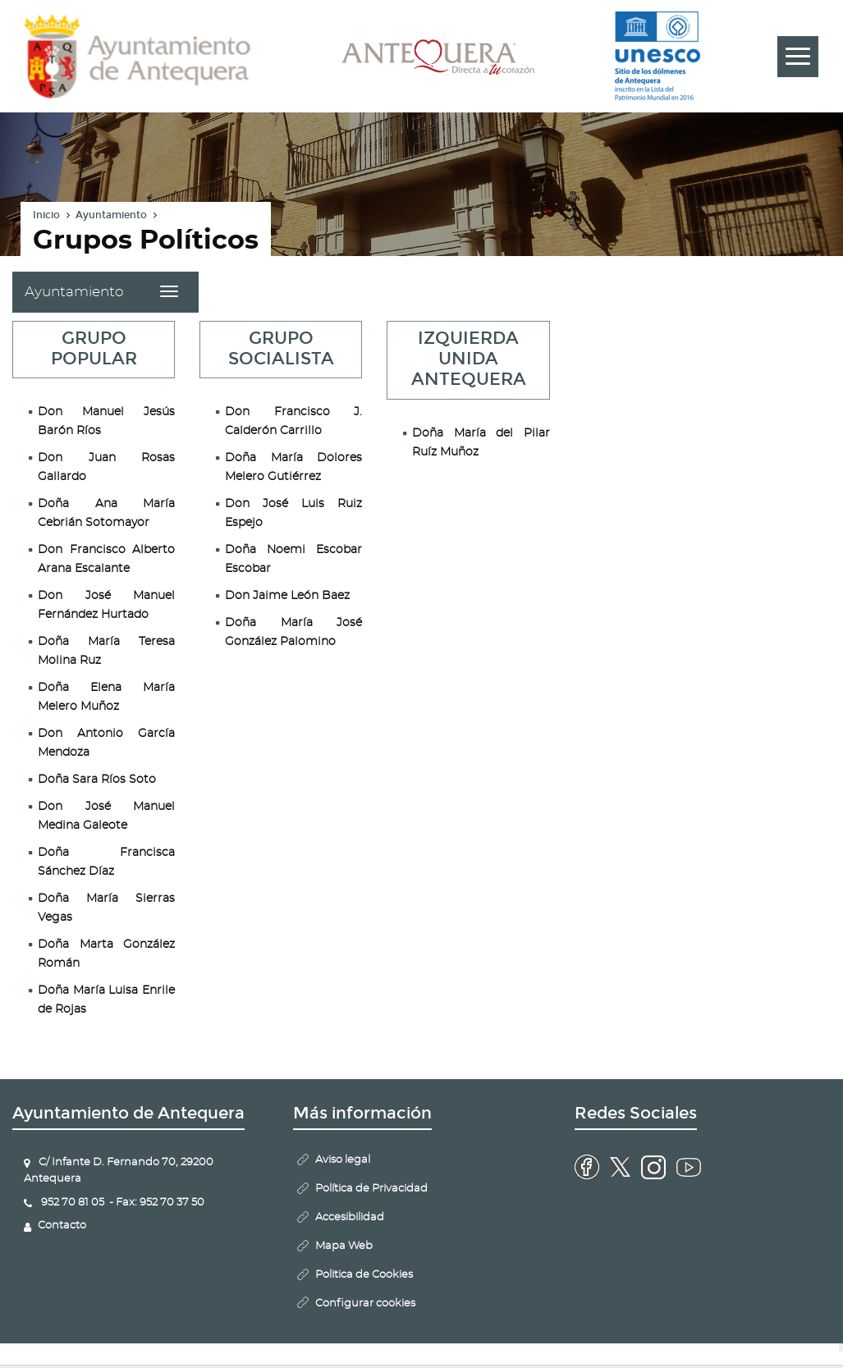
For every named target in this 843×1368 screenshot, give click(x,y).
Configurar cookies (365, 1303)
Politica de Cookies (364, 1275)
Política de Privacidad (371, 1188)
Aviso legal (342, 1160)
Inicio (46, 215)
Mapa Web (344, 1246)
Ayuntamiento (111, 215)
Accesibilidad (349, 1217)
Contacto (62, 1225)
